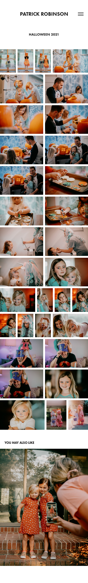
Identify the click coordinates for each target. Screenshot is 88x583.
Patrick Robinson (44, 14)
